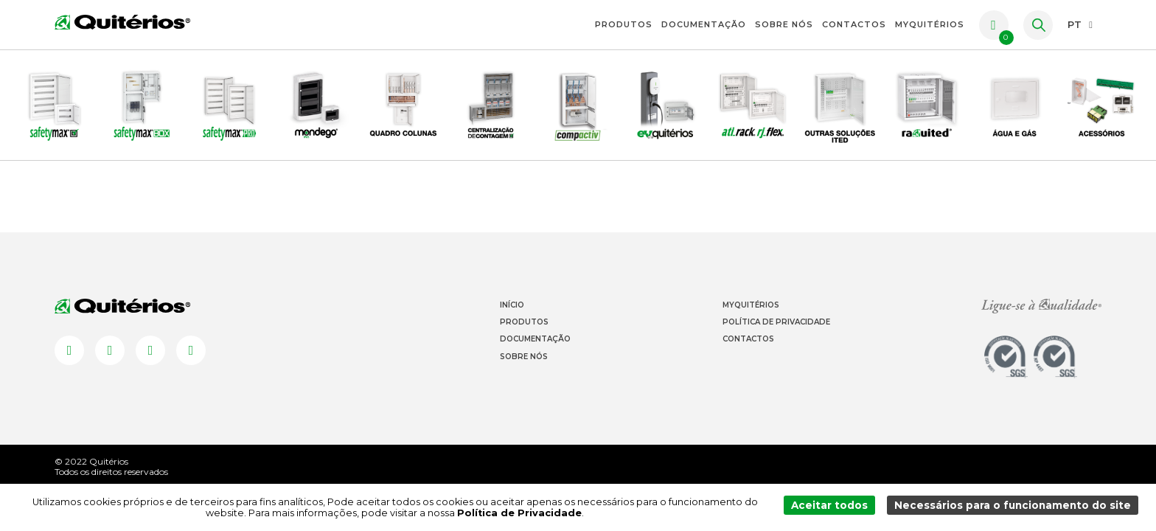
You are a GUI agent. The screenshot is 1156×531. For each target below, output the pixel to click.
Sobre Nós (784, 24)
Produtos (623, 24)
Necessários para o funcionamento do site (1016, 507)
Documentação (703, 24)
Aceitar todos (838, 507)
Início (512, 323)
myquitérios (929, 24)
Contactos (854, 24)
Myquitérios (750, 323)
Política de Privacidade (776, 340)
